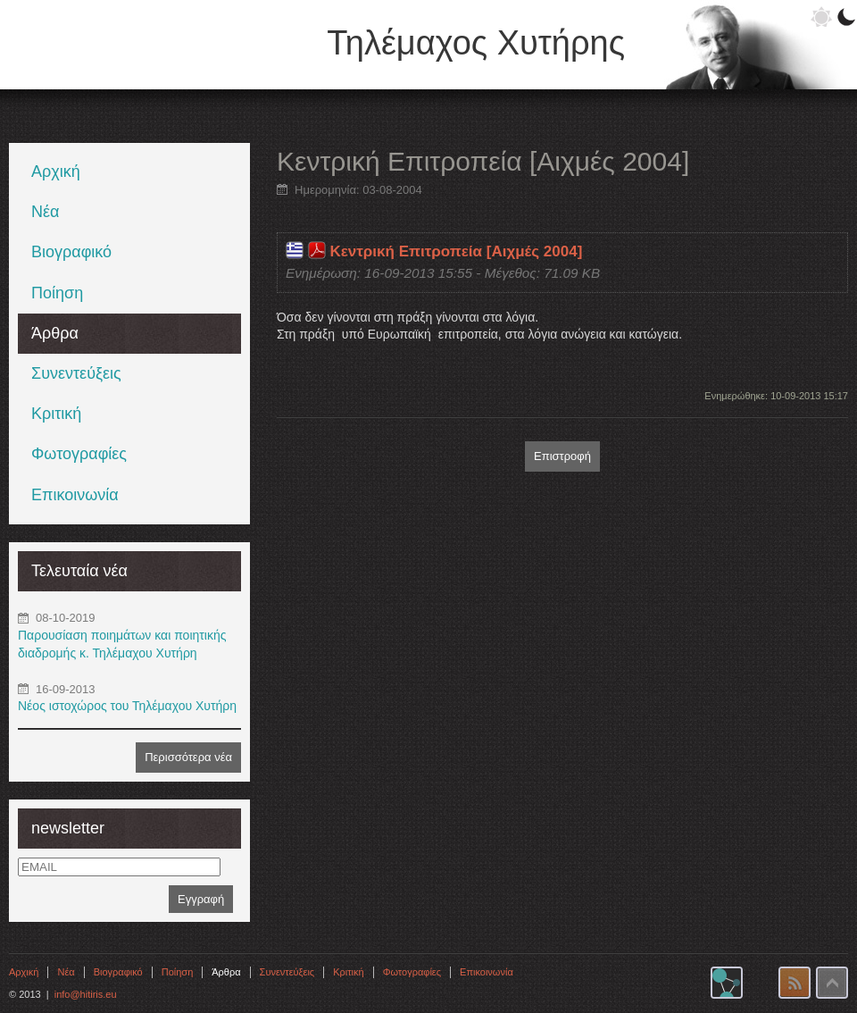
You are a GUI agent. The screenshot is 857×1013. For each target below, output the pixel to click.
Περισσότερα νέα (188, 757)
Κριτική (56, 414)
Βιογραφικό (71, 252)
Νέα (45, 212)
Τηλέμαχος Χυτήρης (476, 43)
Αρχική (55, 171)
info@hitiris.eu (85, 994)
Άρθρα (55, 333)
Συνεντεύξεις (76, 373)
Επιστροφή (562, 456)
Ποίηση (57, 293)
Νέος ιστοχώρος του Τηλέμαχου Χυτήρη (127, 706)
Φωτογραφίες (79, 454)
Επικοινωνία (75, 495)
